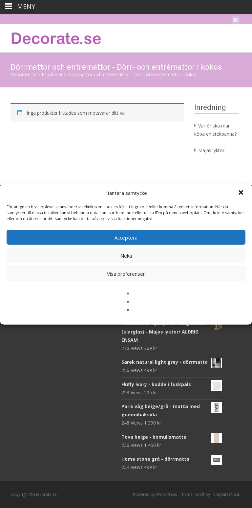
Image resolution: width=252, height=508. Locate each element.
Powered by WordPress (155, 494)
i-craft (199, 494)
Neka (126, 255)
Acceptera (126, 237)
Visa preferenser (126, 273)
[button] (241, 193)
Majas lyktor (211, 150)
